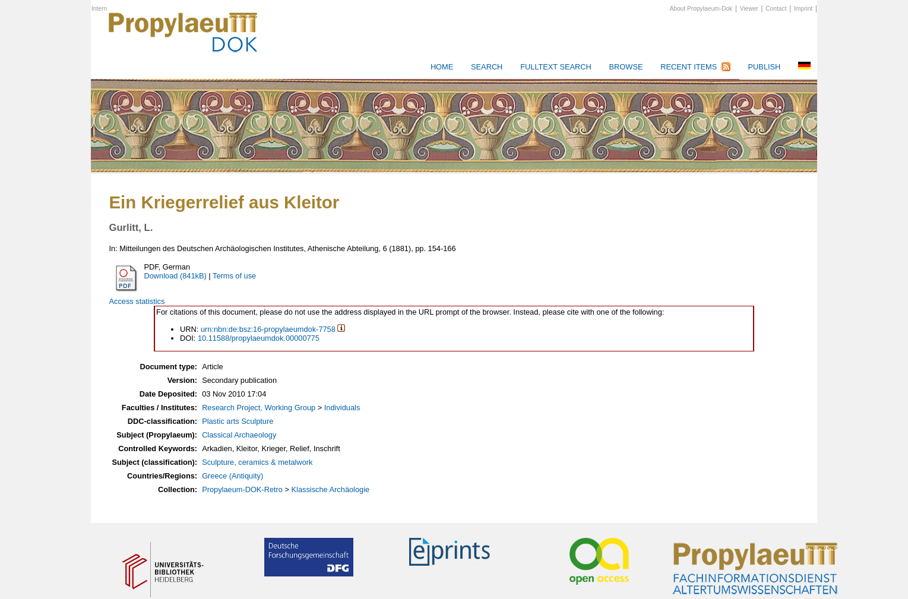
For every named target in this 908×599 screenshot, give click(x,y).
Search (486, 66)
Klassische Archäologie (331, 489)
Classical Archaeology (239, 434)
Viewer (749, 8)
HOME (442, 66)
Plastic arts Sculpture (237, 421)
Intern (99, 8)
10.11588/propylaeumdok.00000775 (258, 338)
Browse (626, 66)
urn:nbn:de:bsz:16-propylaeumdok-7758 (268, 329)
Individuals (342, 407)
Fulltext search (555, 66)
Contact (775, 8)
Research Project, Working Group (258, 407)
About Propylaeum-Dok (700, 8)
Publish (764, 66)
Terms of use (234, 275)
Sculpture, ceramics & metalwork (257, 462)
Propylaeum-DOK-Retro (242, 489)
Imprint (803, 8)
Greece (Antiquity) (232, 475)
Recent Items (688, 66)
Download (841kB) (175, 275)
